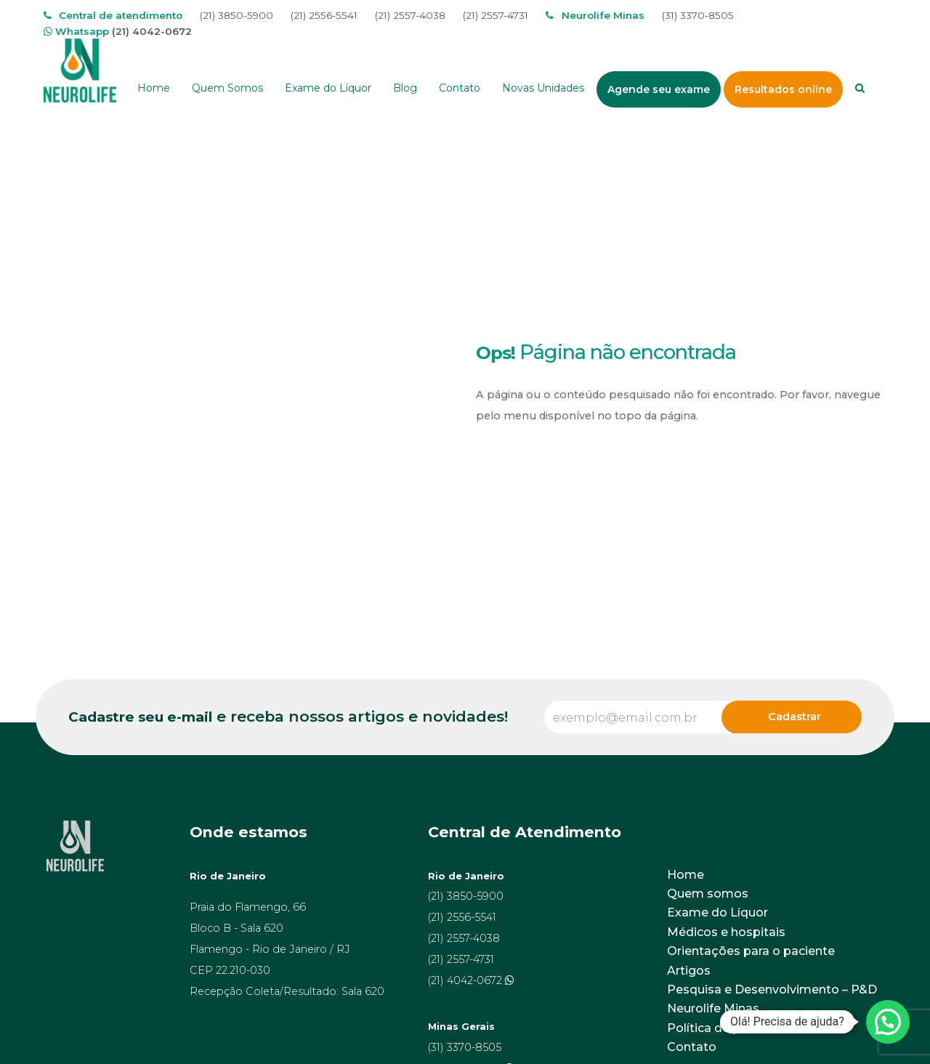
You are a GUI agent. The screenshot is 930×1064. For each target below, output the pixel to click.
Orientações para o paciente (751, 951)
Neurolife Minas (713, 1008)
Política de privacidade (734, 1028)
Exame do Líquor (717, 912)
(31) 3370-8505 (698, 15)
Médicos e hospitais (726, 932)
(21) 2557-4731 (495, 15)
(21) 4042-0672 (152, 31)
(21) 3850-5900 (236, 15)
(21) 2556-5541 (324, 15)
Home (685, 875)
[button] (888, 1022)
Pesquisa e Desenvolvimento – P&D (772, 989)
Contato (691, 1047)
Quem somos (707, 893)
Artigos (689, 971)
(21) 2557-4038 (410, 15)
